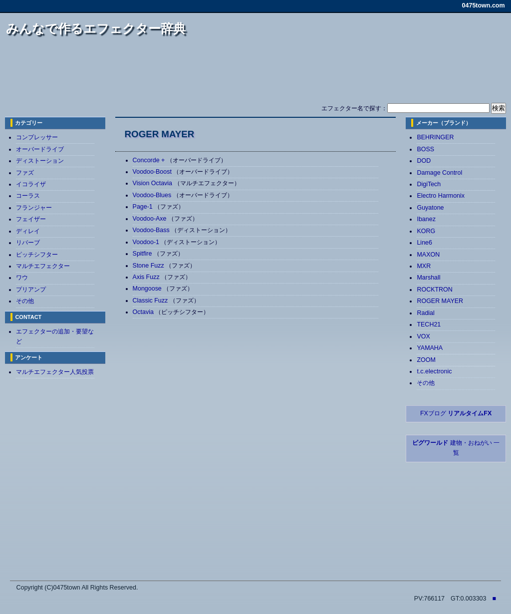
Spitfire (143, 253)
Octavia (144, 311)
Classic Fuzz (151, 300)
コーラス (28, 195)
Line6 (424, 242)
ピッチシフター (37, 254)
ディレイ (28, 231)
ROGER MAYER (440, 301)
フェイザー (31, 219)
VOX (423, 336)
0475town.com (483, 5)
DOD (424, 160)
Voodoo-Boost (153, 171)
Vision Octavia (153, 183)
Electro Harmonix (441, 195)
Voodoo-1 (147, 242)
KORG (426, 231)
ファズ (25, 172)
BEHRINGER (435, 137)
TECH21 (429, 324)
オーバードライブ (40, 149)
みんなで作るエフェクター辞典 (96, 28)
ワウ (22, 277)
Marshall (428, 277)
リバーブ (28, 242)
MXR (424, 266)
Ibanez (426, 219)
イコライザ (31, 184)
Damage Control (439, 172)
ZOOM (426, 359)
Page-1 (144, 206)
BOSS (425, 149)
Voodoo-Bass (152, 230)
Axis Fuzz (147, 277)
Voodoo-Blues (153, 195)
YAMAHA (430, 347)
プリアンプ (31, 289)
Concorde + (150, 160)
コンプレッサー (37, 137)
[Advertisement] (255, 73)
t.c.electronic (434, 371)
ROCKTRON (434, 289)
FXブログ (456, 413)
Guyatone (430, 207)
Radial (425, 312)
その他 (25, 301)
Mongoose (148, 288)
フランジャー (34, 207)
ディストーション (40, 160)
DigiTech (429, 184)
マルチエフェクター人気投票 (55, 371)
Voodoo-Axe (150, 218)
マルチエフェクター (43, 266)
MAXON (428, 254)
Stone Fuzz (149, 265)
